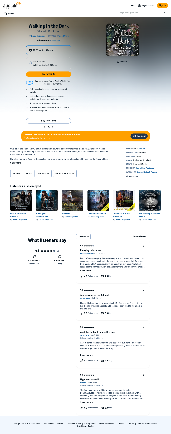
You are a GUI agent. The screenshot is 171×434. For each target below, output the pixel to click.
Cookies (131, 424)
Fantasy (16, 173)
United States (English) (86, 426)
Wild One (66, 213)
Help (133, 5)
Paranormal (43, 173)
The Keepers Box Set (96, 213)
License (121, 424)
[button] (44, 127)
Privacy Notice (89, 424)
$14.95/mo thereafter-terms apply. (51, 136)
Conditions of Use (74, 424)
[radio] (48, 50)
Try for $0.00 (48, 74)
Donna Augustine (20, 219)
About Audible (47, 424)
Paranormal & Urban (64, 173)
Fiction (29, 173)
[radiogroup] (48, 57)
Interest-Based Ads (106, 424)
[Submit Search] (165, 12)
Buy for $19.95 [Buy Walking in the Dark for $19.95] (48, 120)
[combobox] (142, 12)
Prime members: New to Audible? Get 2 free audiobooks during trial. (52, 82)
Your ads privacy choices (147, 424)
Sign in (162, 5)
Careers (60, 424)
